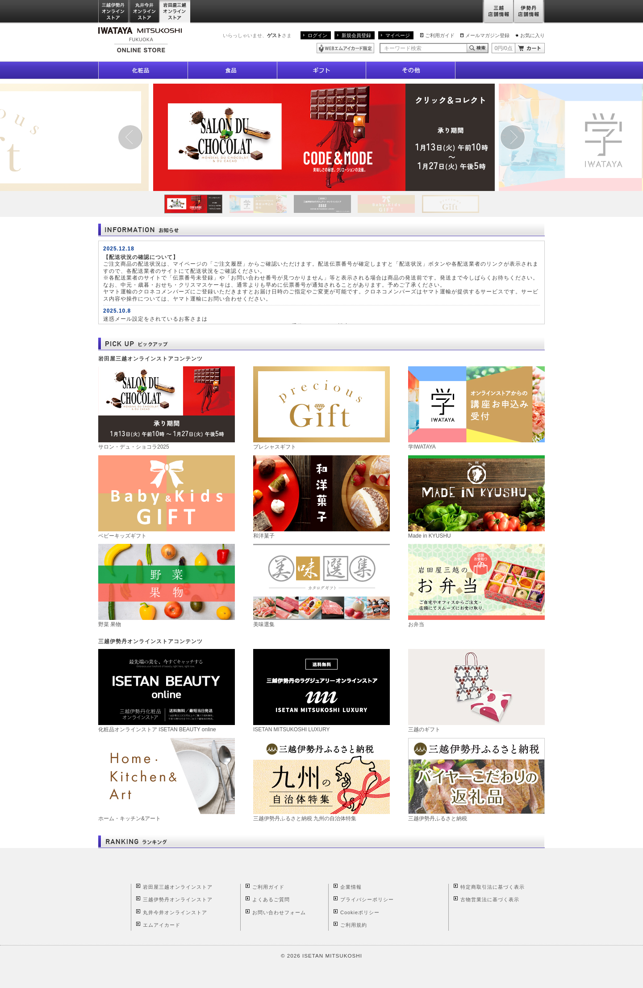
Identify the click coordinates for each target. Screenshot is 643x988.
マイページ (397, 35)
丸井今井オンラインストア (144, 12)
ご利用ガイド (440, 35)
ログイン (317, 35)
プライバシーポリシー (367, 899)
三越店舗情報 (498, 12)
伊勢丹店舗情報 (529, 12)
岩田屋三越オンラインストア (175, 12)
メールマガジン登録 (487, 35)
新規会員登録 (356, 35)
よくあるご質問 (271, 899)
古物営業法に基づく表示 (489, 899)
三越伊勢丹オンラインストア (113, 12)
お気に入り (532, 35)
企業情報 (351, 887)
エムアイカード (161, 925)
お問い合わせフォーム (279, 912)
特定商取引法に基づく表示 (492, 887)
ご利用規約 (353, 925)
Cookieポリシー (360, 912)
